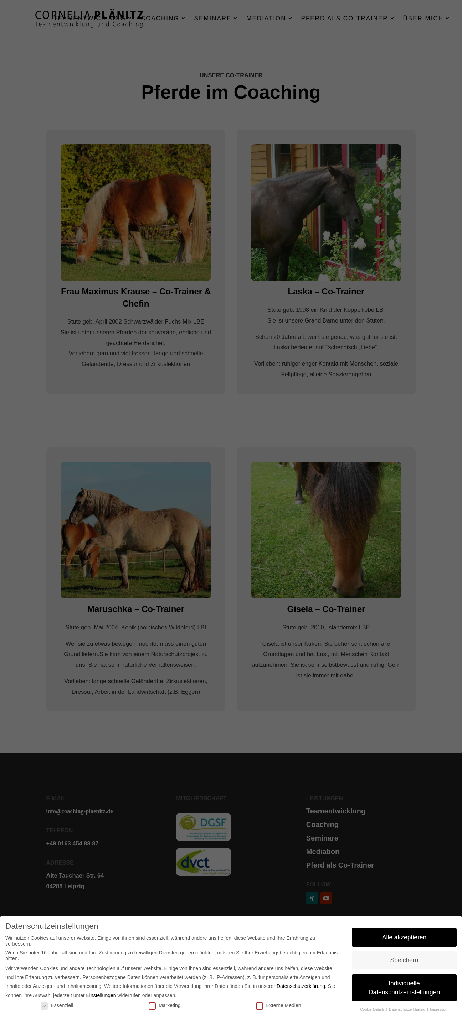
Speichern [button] (404, 960)
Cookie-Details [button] (372, 1009)
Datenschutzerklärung (301, 986)
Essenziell (57, 1005)
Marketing (164, 1005)
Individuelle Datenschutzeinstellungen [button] (404, 988)
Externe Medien (278, 1005)
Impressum (439, 1009)
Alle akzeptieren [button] (404, 937)
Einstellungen (101, 995)
